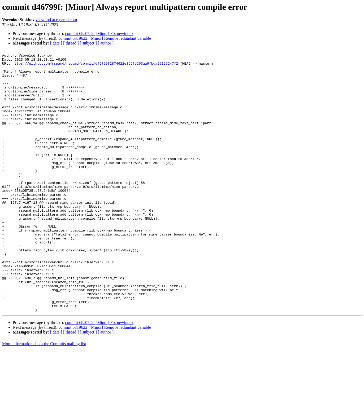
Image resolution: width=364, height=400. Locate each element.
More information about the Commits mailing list (44, 395)
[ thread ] (71, 43)
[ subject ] (88, 43)
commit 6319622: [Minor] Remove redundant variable (104, 38)
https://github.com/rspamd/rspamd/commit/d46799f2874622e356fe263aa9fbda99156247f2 (95, 65)
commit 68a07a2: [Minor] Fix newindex (99, 33)
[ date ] (56, 43)
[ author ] (106, 43)
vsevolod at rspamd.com (56, 19)
